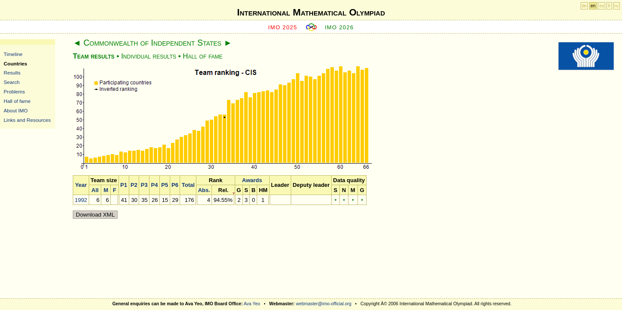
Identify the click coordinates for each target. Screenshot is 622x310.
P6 (174, 185)
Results (12, 72)
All (95, 190)
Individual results (148, 56)
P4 (154, 185)
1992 (81, 200)
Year (81, 185)
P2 (134, 185)
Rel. (223, 190)
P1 (123, 185)
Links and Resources (27, 120)
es (601, 5)
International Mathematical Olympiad (311, 12)
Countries (16, 63)
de (584, 5)
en (593, 5)
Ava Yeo (252, 303)
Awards (252, 180)
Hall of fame (17, 101)
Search (12, 82)
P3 (144, 185)
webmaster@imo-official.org (323, 303)
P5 (164, 185)
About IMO (16, 110)
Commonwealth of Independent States (152, 42)
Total (188, 185)
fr (609, 5)
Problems (14, 91)
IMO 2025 (283, 27)
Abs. (204, 190)
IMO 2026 (339, 27)
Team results (94, 56)
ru (617, 5)
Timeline (13, 54)
